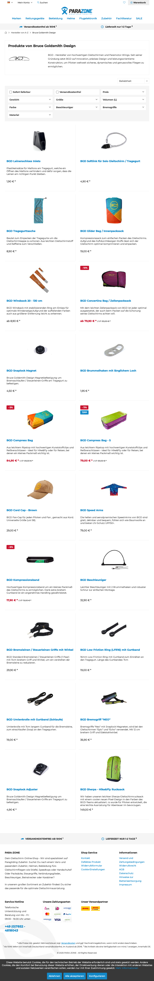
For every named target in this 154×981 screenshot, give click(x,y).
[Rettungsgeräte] (35, 18)
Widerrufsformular (91, 865)
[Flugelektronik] (88, 18)
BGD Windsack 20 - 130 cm (24, 300)
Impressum (125, 884)
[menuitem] (138, 2)
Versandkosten (68, 943)
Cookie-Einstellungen (93, 869)
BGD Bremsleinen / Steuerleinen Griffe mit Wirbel (40, 649)
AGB (121, 869)
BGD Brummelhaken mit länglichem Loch (108, 370)
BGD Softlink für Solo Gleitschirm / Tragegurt (110, 161)
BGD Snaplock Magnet (21, 370)
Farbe (12, 107)
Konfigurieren (97, 976)
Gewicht (14, 99)
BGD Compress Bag (20, 440)
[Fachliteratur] (124, 18)
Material (14, 115)
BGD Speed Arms (91, 510)
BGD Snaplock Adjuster (22, 789)
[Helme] (71, 18)
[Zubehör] (106, 18)
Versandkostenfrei (70, 92)
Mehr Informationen (127, 968)
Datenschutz (126, 873)
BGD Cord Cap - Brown (22, 510)
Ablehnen (54, 976)
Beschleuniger (64, 107)
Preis (105, 92)
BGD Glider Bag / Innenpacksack (102, 231)
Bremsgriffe (110, 107)
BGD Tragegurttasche (21, 231)
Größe (59, 99)
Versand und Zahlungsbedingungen (131, 860)
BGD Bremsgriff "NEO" (95, 719)
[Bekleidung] (56, 18)
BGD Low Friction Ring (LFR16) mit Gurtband (110, 649)
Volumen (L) (110, 99)
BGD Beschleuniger (93, 580)
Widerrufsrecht (127, 865)
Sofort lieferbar (21, 92)
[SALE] (139, 18)
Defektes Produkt (91, 862)
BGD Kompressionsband (23, 580)
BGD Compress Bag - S (95, 440)
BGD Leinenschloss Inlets (23, 161)
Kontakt (85, 858)
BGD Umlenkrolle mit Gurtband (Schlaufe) (35, 719)
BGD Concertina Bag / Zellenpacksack (105, 300)
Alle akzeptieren (74, 976)
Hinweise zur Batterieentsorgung (130, 879)
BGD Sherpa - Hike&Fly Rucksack (102, 789)
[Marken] (16, 18)
